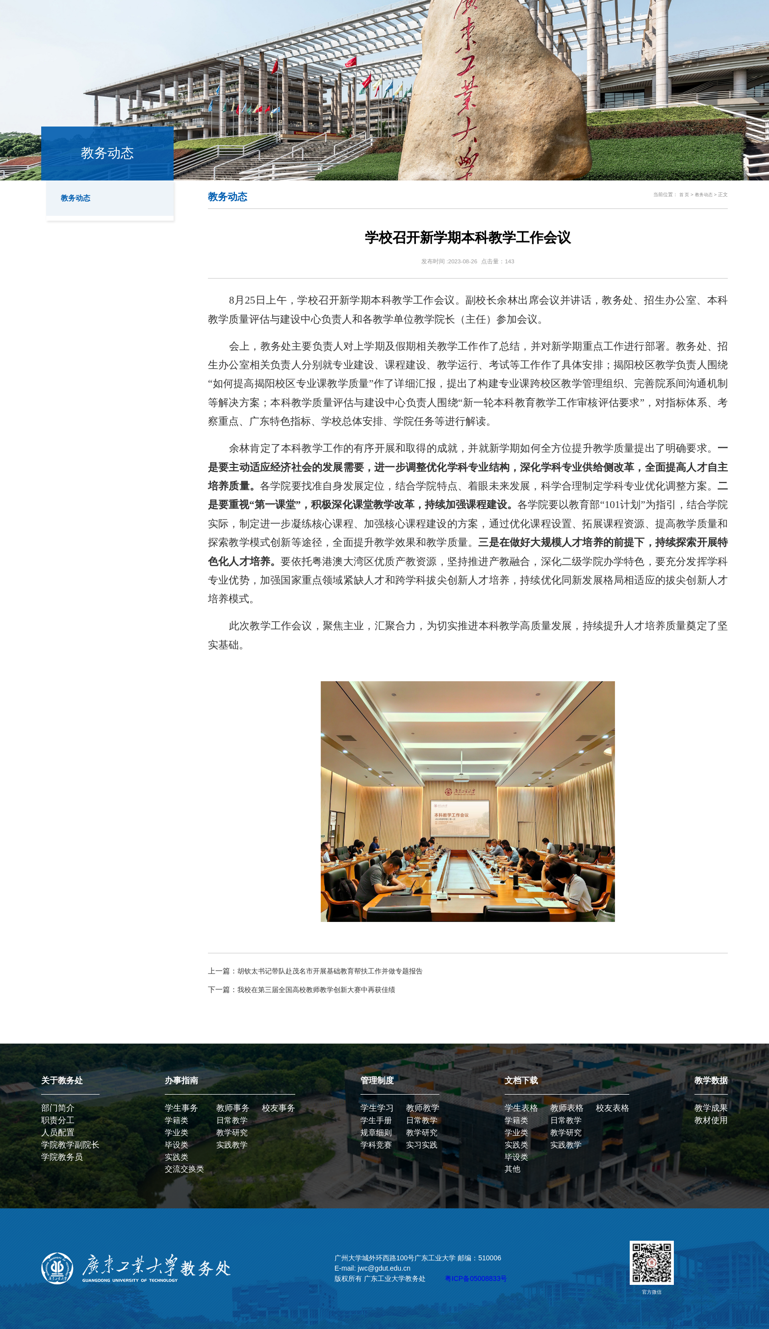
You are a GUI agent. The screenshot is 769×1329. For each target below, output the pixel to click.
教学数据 (711, 1080)
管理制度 (377, 1080)
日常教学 (232, 1120)
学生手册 (376, 1120)
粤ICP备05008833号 (476, 1278)
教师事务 (233, 1108)
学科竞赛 (376, 1145)
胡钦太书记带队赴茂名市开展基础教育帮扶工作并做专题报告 (336, 971)
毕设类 (176, 1145)
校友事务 (278, 1108)
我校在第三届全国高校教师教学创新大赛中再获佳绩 (322, 989)
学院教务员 (62, 1157)
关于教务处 (62, 1080)
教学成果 (711, 1108)
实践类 (176, 1157)
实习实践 (421, 1145)
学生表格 (521, 1108)
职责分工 (58, 1120)
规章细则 (376, 1132)
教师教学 (422, 1108)
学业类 (176, 1132)
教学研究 (232, 1132)
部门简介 (58, 1108)
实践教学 (232, 1145)
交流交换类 (184, 1169)
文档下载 (521, 1080)
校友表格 (612, 1108)
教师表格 (567, 1108)
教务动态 (77, 198)
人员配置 (58, 1132)
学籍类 (176, 1120)
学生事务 (181, 1108)
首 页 (682, 194)
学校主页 (700, 24)
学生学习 (377, 1108)
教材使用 (711, 1120)
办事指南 (181, 1080)
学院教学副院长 (70, 1145)
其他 (512, 1169)
